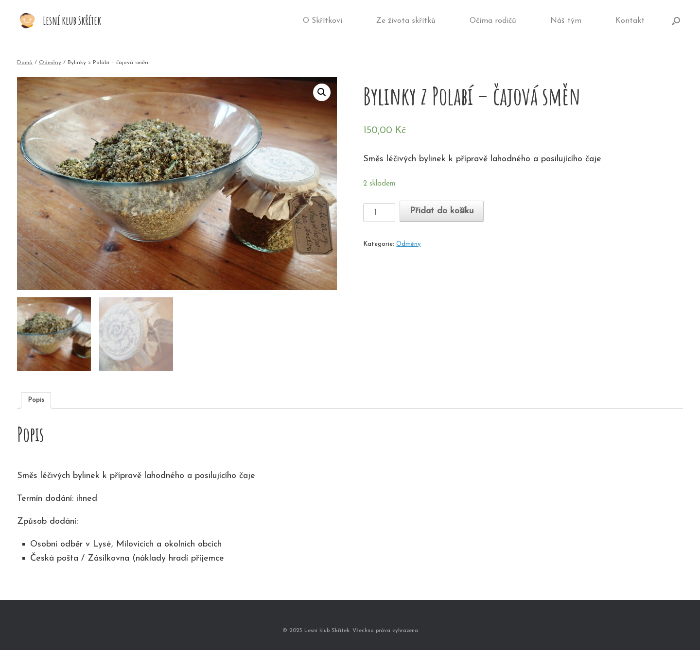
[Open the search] (676, 21)
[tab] (36, 400)
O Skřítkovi (322, 21)
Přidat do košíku (441, 211)
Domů (25, 63)
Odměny (50, 63)
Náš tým (565, 21)
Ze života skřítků (406, 21)
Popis (36, 400)
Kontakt (630, 21)
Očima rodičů (493, 21)
